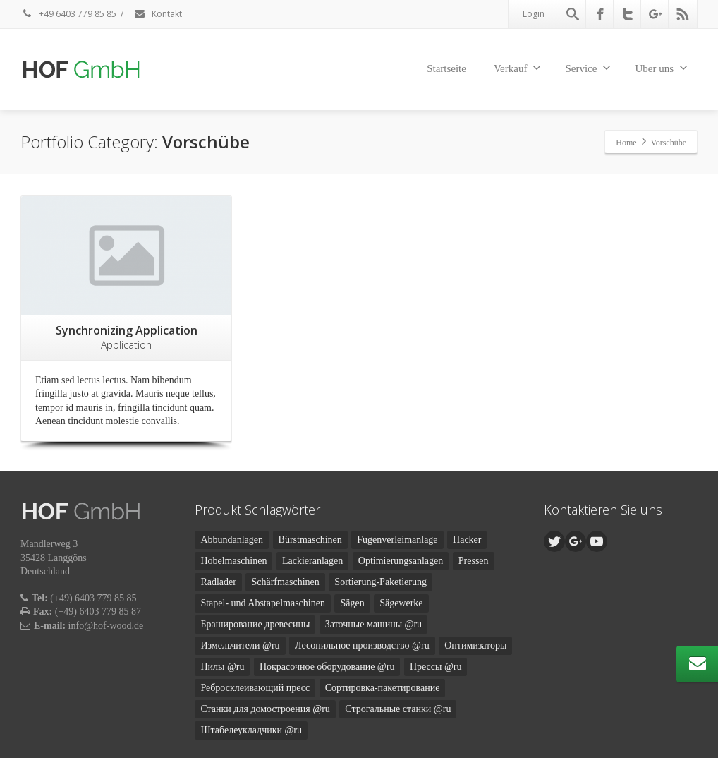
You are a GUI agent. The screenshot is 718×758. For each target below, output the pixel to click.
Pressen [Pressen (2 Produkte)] (473, 560)
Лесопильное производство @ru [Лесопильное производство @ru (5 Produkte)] (362, 645)
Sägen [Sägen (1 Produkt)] (352, 603)
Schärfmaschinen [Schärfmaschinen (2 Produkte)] (285, 582)
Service (588, 67)
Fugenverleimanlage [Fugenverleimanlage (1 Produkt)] (397, 539)
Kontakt (157, 14)
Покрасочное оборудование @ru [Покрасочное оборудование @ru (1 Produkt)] (327, 666)
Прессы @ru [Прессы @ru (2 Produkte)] (436, 666)
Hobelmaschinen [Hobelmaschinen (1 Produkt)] (233, 560)
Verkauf (517, 67)
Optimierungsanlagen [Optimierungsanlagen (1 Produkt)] (401, 560)
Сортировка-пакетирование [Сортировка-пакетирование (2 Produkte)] (382, 687)
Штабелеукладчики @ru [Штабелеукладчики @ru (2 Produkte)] (251, 730)
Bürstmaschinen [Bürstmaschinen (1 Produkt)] (310, 539)
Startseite (446, 68)
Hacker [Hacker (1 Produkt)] (467, 539)
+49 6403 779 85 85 (68, 14)
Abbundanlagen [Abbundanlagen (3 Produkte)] (231, 539)
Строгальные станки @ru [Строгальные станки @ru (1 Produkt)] (398, 709)
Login (533, 14)
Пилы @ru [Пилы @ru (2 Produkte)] (222, 666)
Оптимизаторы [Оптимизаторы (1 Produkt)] (475, 645)
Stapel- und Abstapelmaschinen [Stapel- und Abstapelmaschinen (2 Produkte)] (262, 603)
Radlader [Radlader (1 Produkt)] (218, 582)
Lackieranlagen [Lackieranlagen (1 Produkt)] (312, 560)
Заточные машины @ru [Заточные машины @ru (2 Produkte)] (373, 624)
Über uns (661, 67)
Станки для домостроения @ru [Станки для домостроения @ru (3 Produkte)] (264, 709)
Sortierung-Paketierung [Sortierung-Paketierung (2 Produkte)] (380, 582)
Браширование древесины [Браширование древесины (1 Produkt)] (255, 624)
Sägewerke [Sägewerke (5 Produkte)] (400, 603)
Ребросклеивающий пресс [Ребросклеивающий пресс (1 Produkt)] (255, 687)
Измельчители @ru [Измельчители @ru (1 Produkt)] (239, 645)
